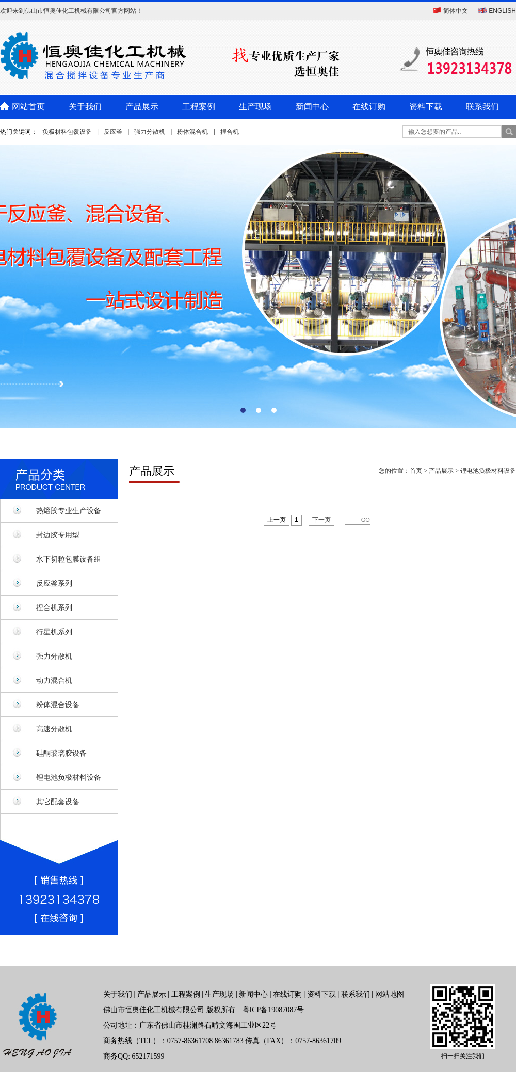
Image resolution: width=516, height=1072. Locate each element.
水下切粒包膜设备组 (68, 559)
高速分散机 (54, 729)
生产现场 (255, 106)
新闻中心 (312, 106)
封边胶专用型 (57, 535)
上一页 (276, 519)
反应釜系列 (54, 583)
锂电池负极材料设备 (68, 777)
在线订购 (368, 106)
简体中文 (455, 10)
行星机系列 (54, 632)
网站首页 (28, 106)
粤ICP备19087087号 (273, 1010)
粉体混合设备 (57, 704)
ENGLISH (502, 10)
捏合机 (229, 131)
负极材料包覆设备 (67, 131)
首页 (416, 470)
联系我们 (482, 106)
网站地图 (389, 994)
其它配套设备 (57, 801)
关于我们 (85, 106)
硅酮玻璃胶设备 (61, 753)
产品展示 (141, 106)
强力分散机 (149, 131)
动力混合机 (54, 680)
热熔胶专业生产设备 (68, 510)
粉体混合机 (192, 131)
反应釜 (113, 131)
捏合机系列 (54, 607)
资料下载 (425, 106)
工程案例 (198, 106)
